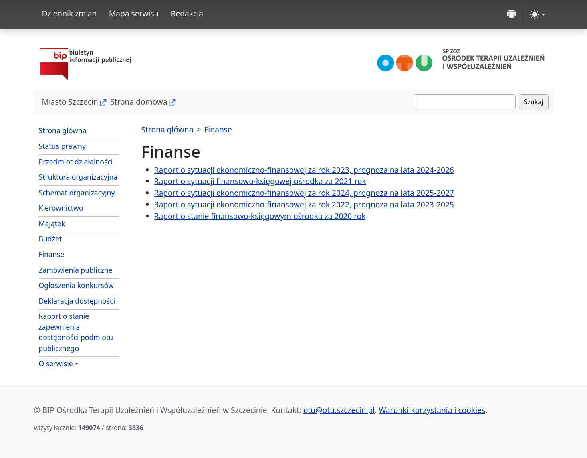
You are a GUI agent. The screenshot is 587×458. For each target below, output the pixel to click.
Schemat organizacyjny (77, 192)
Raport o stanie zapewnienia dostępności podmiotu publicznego (76, 332)
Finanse (52, 254)
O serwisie (56, 363)
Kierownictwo (61, 208)
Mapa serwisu (134, 13)
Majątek (52, 223)
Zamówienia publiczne (76, 270)
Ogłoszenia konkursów (76, 285)
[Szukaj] (465, 101)
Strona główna (63, 130)
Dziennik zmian (69, 13)
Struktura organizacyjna (78, 177)
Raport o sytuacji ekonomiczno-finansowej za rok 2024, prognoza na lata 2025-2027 (304, 192)
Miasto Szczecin (70, 101)
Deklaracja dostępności (77, 301)
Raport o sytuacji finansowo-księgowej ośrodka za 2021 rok (260, 181)
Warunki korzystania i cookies (432, 410)
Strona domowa (138, 101)
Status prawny (62, 146)
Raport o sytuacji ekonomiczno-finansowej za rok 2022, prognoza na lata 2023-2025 (304, 204)
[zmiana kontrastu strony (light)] (537, 14)
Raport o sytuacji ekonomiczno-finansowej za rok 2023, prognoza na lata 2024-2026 (304, 169)
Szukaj (533, 101)
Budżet (50, 238)
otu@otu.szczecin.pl (339, 410)
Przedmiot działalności (76, 161)
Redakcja (187, 13)
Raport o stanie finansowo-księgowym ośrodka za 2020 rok (260, 216)
